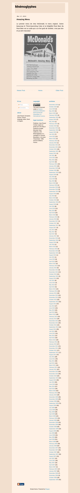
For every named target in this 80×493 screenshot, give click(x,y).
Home (40, 90)
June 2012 (52, 333)
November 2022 (53, 128)
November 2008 (53, 424)
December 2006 (53, 473)
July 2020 (52, 176)
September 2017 (53, 225)
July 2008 (52, 433)
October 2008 (53, 426)
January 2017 (53, 236)
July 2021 (52, 155)
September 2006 (53, 479)
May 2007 (52, 462)
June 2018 (52, 208)
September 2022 (53, 130)
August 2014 (52, 278)
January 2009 (53, 420)
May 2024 (52, 121)
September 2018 (53, 202)
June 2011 (52, 359)
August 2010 (52, 380)
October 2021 (53, 149)
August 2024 (52, 119)
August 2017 (52, 227)
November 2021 (53, 147)
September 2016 (53, 240)
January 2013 (53, 318)
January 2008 (53, 445)
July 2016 (52, 244)
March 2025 (52, 113)
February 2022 (53, 140)
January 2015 (53, 267)
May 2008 (52, 437)
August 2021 (52, 153)
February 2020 (53, 185)
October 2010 (53, 376)
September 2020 (53, 172)
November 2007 (53, 450)
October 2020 (53, 170)
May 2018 (52, 210)
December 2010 (53, 371)
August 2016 (52, 242)
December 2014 (53, 270)
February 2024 (53, 123)
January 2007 (53, 471)
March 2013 (52, 314)
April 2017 (52, 234)
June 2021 (52, 157)
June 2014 (52, 282)
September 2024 (53, 117)
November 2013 (53, 297)
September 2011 (53, 352)
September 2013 (53, 301)
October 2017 (53, 223)
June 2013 (52, 308)
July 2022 (52, 134)
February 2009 (53, 418)
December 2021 (53, 145)
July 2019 (52, 195)
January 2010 (53, 395)
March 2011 (52, 365)
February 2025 (53, 115)
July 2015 (52, 257)
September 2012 (53, 327)
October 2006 (53, 477)
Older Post (59, 90)
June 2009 (52, 409)
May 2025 (52, 111)
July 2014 (52, 280)
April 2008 (52, 439)
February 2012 (53, 342)
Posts (20, 104)
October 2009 (53, 401)
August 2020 (52, 174)
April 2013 (52, 312)
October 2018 (53, 200)
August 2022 (52, 132)
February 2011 (53, 367)
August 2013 (52, 303)
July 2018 (52, 206)
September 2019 (53, 191)
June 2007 (52, 460)
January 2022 (53, 142)
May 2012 (52, 335)
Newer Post (21, 90)
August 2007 (52, 456)
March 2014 (52, 289)
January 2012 (53, 344)
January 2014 (53, 293)
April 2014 (52, 287)
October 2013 (53, 299)
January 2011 (53, 369)
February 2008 (53, 443)
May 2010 (52, 386)
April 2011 (52, 363)
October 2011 (53, 350)
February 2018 (53, 217)
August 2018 (52, 204)
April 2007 (52, 464)
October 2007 (53, 452)
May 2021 (52, 159)
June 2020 (52, 178)
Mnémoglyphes (25, 6)
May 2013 (52, 310)
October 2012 (53, 325)
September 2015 (53, 253)
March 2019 (52, 198)
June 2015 (52, 259)
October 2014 (53, 274)
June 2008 (52, 435)
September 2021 (53, 151)
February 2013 (53, 316)
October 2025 (53, 106)
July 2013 (52, 306)
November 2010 (53, 373)
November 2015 (53, 251)
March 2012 (52, 340)
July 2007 (52, 458)
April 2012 (52, 337)
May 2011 (52, 361)
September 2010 (53, 378)
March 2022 (52, 138)
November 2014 (53, 272)
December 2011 (53, 346)
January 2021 (53, 166)
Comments (22, 107)
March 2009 (52, 416)
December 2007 (53, 448)
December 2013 (53, 295)
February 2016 (53, 248)
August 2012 (52, 329)
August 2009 (52, 405)
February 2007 (53, 469)
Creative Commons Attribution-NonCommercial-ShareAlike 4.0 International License (39, 112)
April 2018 (52, 212)
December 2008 (53, 422)
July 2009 (52, 407)
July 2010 (52, 382)
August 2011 (52, 354)
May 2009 (52, 412)
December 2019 (53, 187)
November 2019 (53, 189)
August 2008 (52, 431)
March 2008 (52, 441)
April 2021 (52, 162)
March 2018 (52, 215)
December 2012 (53, 320)
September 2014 (53, 276)
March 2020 (52, 183)
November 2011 (53, 348)
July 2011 (52, 356)
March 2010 (52, 390)
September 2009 (53, 403)
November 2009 (53, 399)
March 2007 (52, 467)
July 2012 (52, 331)
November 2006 (53, 475)
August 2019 (52, 193)
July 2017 (52, 229)
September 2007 (53, 454)
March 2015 (52, 263)
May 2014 (52, 284)
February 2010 (53, 392)
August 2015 (52, 255)
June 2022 (52, 136)
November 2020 (53, 168)
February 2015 (53, 265)
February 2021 (53, 164)
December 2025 (53, 104)
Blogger (47, 489)
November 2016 (53, 238)
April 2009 (52, 414)
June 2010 (52, 384)
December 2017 (53, 221)
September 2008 (53, 428)
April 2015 (52, 261)
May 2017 (52, 231)
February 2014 (53, 291)
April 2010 (52, 388)
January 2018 (53, 219)
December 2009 (53, 397)
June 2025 (52, 109)
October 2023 (53, 126)
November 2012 (53, 323)
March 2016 (52, 246)
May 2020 (52, 181)
